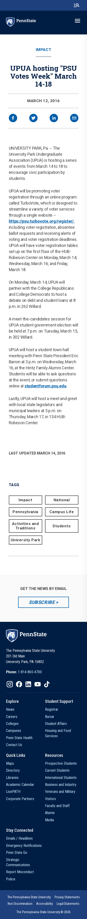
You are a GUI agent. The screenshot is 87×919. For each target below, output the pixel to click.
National (62, 500)
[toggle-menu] (77, 20)
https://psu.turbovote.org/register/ (41, 221)
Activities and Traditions (25, 525)
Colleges (12, 723)
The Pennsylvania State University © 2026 (43, 912)
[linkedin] (54, 118)
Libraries (12, 777)
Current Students (57, 770)
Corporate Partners (20, 799)
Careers (11, 716)
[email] (74, 118)
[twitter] (33, 118)
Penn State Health (19, 738)
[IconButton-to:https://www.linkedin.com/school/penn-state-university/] (28, 684)
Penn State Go (16, 852)
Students (61, 526)
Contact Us (14, 745)
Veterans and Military (60, 791)
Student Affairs (56, 723)
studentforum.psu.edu (45, 386)
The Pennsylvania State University (29, 897)
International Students (61, 777)
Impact (43, 49)
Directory (13, 770)
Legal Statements (68, 904)
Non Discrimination (20, 904)
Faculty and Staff (57, 806)
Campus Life (61, 511)
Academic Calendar (20, 784)
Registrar (51, 709)
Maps (10, 763)
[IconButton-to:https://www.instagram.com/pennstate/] (9, 684)
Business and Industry (60, 784)
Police (10, 879)
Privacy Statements (67, 897)
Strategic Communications (18, 862)
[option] (24, 672)
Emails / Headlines (19, 838)
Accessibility (44, 904)
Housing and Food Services (58, 733)
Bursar (49, 716)
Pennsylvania (25, 511)
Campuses (13, 730)
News (10, 709)
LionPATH (13, 791)
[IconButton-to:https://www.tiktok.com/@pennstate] (47, 684)
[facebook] (13, 118)
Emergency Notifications (24, 845)
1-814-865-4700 (30, 672)
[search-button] (76, 5)
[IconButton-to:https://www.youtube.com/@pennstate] (37, 684)
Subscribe (42, 602)
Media (49, 820)
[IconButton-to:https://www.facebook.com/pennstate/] (19, 684)
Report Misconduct (20, 872)
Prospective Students (61, 763)
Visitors (50, 799)
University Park (25, 540)
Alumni (50, 813)
